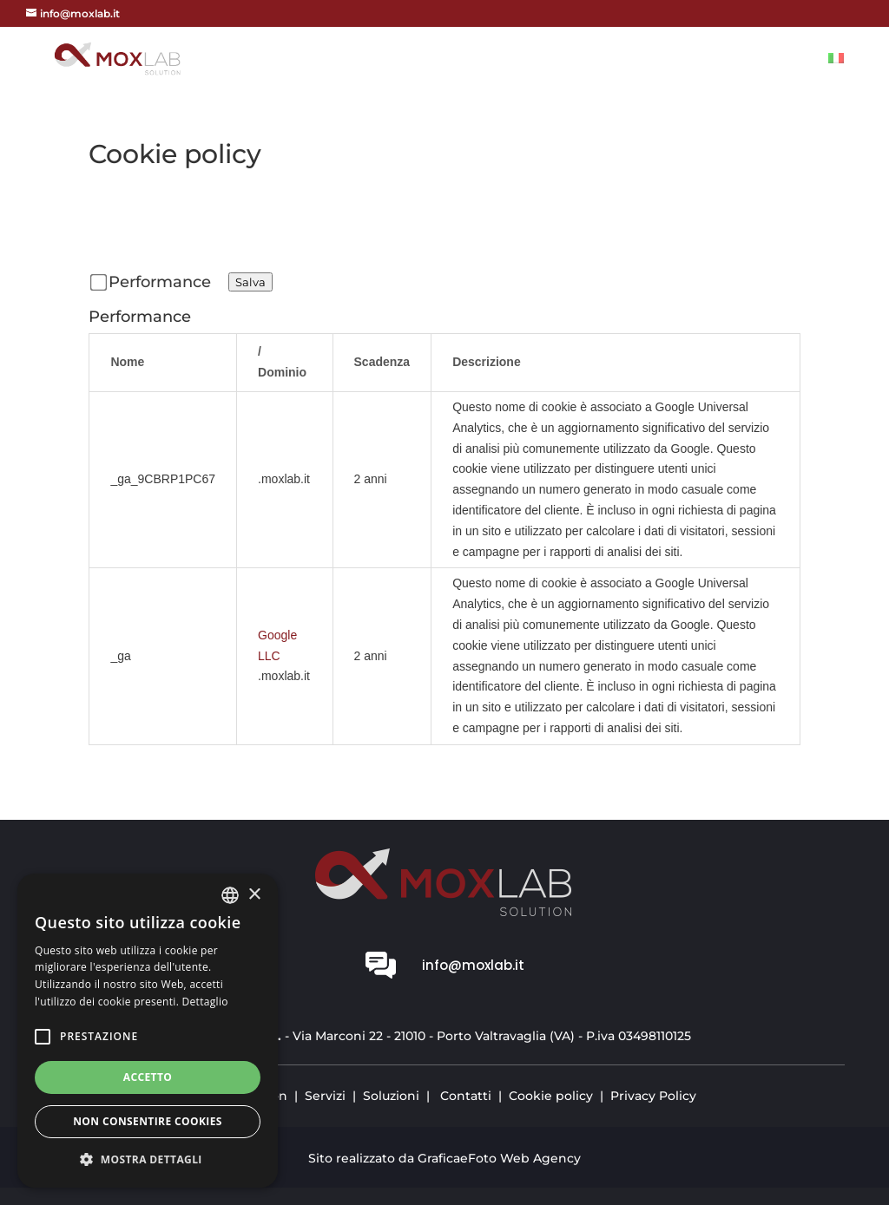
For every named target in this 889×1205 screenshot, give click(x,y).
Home (464, 60)
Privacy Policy (653, 1095)
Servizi (598, 60)
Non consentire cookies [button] (147, 1121)
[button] (147, 1159)
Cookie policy (551, 1095)
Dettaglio (205, 1001)
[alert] (147, 1031)
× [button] (253, 894)
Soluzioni (681, 60)
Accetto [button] (148, 1077)
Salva (250, 282)
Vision (528, 60)
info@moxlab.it (473, 965)
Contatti (773, 60)
